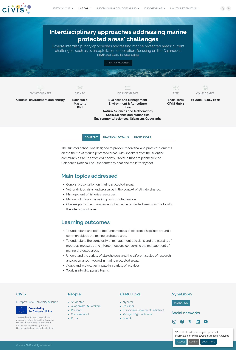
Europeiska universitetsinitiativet (143, 310)
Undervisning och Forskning (116, 8)
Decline (193, 341)
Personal (76, 310)
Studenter (77, 302)
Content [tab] (91, 137)
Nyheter (128, 302)
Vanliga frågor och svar (137, 314)
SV (228, 8)
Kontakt (128, 318)
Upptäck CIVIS (61, 8)
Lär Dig (83, 8)
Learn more (208, 341)
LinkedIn (197, 319)
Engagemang (153, 8)
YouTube (205, 319)
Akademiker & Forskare (86, 306)
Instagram (174, 319)
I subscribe (181, 302)
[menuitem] (62, 8)
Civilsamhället (80, 314)
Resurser (128, 306)
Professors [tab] (142, 137)
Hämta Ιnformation (184, 8)
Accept (181, 341)
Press (74, 318)
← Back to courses (118, 62)
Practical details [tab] (116, 137)
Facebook (182, 319)
